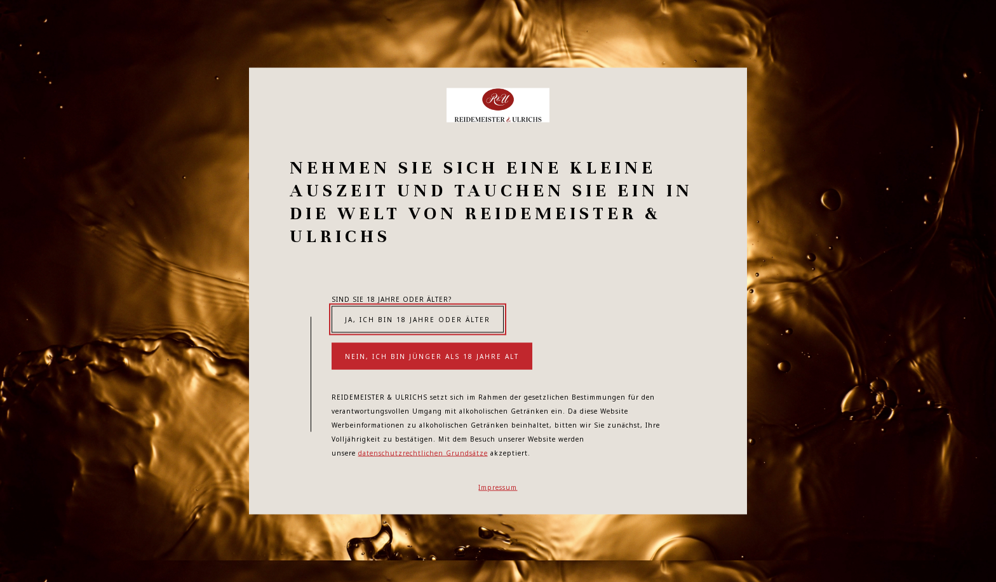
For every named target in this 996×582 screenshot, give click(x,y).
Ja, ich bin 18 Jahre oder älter (417, 319)
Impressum (497, 487)
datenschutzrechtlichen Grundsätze (423, 453)
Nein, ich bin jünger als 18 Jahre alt (432, 356)
